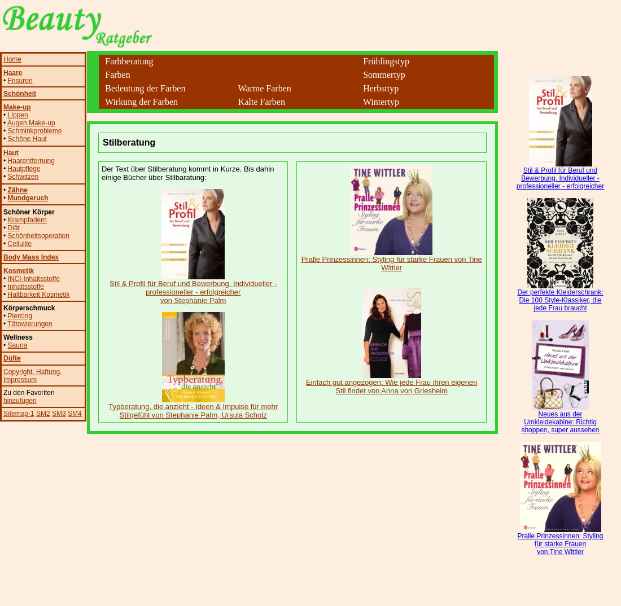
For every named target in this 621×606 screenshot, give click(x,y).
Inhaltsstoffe (26, 287)
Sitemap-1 (18, 414)
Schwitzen (23, 177)
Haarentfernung (31, 161)
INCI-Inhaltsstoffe (34, 279)
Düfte (12, 358)
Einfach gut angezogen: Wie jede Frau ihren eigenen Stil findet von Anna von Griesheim (392, 383)
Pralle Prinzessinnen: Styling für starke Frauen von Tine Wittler (391, 260)
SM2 (43, 414)
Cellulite (20, 244)
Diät (14, 228)
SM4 (75, 414)
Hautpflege (24, 169)
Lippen (18, 115)
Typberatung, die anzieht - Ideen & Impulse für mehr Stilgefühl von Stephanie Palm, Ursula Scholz (193, 407)
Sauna (18, 345)
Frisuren (20, 81)
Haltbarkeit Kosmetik (39, 294)
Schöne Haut (27, 139)
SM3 (59, 414)
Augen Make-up (31, 123)
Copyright (17, 372)
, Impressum (32, 376)
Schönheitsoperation (38, 236)
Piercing (20, 316)
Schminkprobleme (35, 131)
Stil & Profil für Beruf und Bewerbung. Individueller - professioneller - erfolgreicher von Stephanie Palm (193, 289)
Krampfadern (27, 220)
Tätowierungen (29, 324)
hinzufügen (20, 401)
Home (12, 59)
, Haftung (46, 372)
